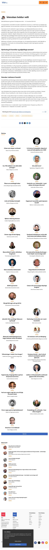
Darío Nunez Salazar (12, 499)
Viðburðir (41, 520)
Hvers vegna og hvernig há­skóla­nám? (12, 411)
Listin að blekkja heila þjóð (12, 202)
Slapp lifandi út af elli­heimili (37, 270)
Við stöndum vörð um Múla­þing (37, 337)
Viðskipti (31, 517)
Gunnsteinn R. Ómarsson (13, 488)
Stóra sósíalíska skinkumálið (12, 270)
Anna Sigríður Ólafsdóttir (13, 477)
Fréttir (31, 515)
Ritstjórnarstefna (17, 525)
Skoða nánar (6, 541)
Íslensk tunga (4, 116)
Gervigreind (11, 116)
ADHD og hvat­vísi (12, 286)
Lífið (31, 520)
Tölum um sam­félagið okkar (12, 184)
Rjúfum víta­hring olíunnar (12, 219)
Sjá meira (24, 434)
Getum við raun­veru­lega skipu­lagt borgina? (18, 498)
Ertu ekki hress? (36, 167)
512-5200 (18, 520)
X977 (40, 527)
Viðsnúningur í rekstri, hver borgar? (12, 355)
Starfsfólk (16, 528)
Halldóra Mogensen (12, 460)
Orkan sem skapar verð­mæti (12, 149)
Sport (31, 519)
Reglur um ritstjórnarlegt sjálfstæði (6, 521)
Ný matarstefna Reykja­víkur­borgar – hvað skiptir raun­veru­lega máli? (23, 476)
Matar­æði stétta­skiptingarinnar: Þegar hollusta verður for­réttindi (22, 470)
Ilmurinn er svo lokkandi (12, 428)
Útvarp (31, 525)
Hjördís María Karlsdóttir (13, 466)
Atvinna (40, 519)
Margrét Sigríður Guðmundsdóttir (14, 448)
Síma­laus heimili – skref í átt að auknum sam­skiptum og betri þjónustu (37, 357)
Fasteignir (41, 517)
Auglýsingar (16, 522)
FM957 (40, 525)
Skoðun (31, 522)
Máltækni (17, 116)
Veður (40, 522)
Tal (39, 528)
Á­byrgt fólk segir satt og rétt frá (12, 304)
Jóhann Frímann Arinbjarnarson (27, 116)
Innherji (40, 515)
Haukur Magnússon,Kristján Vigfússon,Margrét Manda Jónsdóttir (19, 455)
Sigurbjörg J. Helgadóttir (13, 494)
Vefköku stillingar (10, 544)
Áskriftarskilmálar (17, 527)
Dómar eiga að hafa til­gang (12, 235)
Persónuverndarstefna (5, 523)
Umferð (15, 530)
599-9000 (5, 528)
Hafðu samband (17, 523)
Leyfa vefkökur (25, 544)
